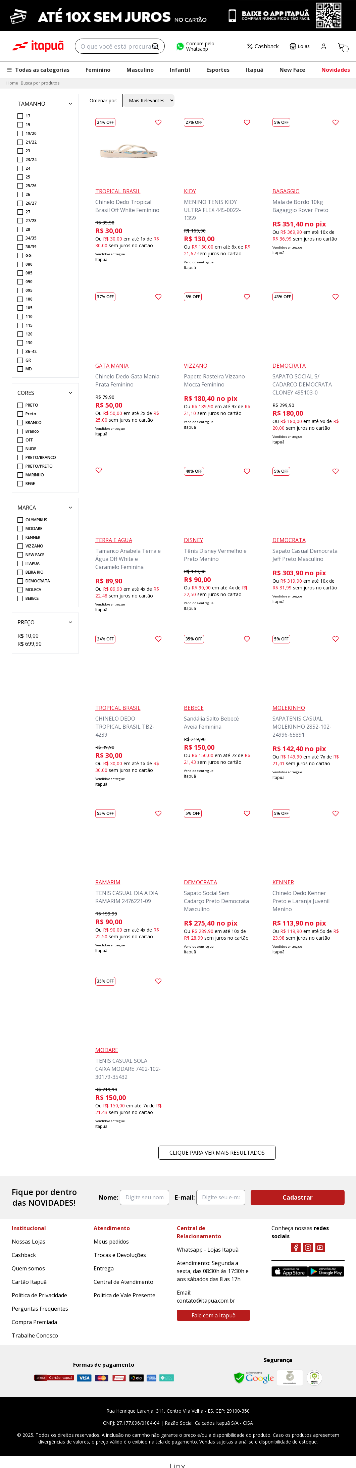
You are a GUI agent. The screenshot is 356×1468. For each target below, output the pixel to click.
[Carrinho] (341, 46)
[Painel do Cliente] (323, 46)
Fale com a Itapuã (214, 1315)
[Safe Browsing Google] (254, 1377)
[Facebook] (296, 1247)
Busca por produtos (40, 83)
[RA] (314, 1378)
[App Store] (289, 1271)
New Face (292, 69)
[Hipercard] (119, 1377)
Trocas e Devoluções (120, 1255)
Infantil (180, 69)
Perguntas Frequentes (40, 1308)
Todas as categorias (37, 69)
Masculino (140, 69)
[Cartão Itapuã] (54, 1377)
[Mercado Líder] (289, 1377)
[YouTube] (320, 1247)
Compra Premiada (34, 1322)
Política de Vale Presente (124, 1295)
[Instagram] (308, 1247)
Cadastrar (298, 1197)
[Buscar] (155, 46)
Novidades (335, 69)
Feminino (98, 69)
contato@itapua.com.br (206, 1300)
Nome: (108, 1197)
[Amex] (151, 1377)
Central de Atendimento (123, 1282)
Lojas (300, 46)
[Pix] (166, 1377)
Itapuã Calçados (38, 46)
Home (12, 83)
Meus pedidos (111, 1241)
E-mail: (184, 1197)
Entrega (104, 1268)
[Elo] (136, 1378)
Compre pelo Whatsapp (194, 46)
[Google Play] (326, 1271)
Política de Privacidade (39, 1295)
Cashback (263, 46)
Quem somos (28, 1268)
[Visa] (84, 1378)
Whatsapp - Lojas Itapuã (208, 1249)
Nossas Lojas (28, 1241)
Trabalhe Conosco (35, 1335)
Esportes (218, 69)
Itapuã (254, 69)
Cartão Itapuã (29, 1282)
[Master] (101, 1377)
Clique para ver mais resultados (217, 1152)
